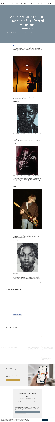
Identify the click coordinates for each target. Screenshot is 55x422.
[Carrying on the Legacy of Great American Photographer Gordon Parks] (48, 341)
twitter (16, 413)
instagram (31, 413)
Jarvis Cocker (25, 95)
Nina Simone (24, 136)
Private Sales (23, 3)
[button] (28, 289)
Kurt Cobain (27, 232)
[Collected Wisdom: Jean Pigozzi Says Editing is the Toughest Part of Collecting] (34, 335)
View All (48, 289)
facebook (23, 413)
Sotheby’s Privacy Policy (29, 396)
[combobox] (43, 3)
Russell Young (39, 140)
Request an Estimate (13, 369)
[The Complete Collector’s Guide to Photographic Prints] (48, 331)
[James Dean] (21, 297)
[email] (13, 321)
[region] (27, 420)
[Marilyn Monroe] (7, 297)
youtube (39, 413)
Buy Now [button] (16, 3)
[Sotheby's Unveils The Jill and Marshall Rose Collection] (14, 335)
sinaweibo (47, 413)
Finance (32, 3)
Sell (28, 3)
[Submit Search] (48, 3)
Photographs (15, 312)
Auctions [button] (11, 3)
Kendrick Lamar (15, 276)
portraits (36, 282)
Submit (27, 401)
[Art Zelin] (48, 297)
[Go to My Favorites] (50, 3)
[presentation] (20, 404)
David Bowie (15, 178)
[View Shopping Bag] (53, 3)
